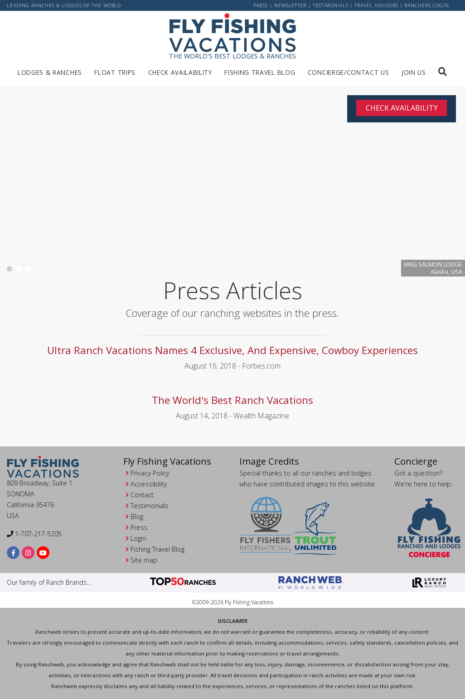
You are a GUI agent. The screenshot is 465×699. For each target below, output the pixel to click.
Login (138, 538)
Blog (137, 516)
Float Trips (114, 72)
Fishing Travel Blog (259, 72)
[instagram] (28, 552)
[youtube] (43, 552)
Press (260, 5)
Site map (144, 560)
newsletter (290, 5)
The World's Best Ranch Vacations (232, 400)
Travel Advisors (376, 5)
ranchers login (426, 5)
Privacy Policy (150, 473)
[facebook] (13, 552)
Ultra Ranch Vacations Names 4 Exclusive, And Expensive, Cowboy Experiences (232, 350)
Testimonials (331, 5)
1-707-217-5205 (34, 533)
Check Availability (180, 72)
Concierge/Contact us (348, 72)
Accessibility (149, 484)
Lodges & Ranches (50, 72)
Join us (414, 72)
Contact (142, 494)
